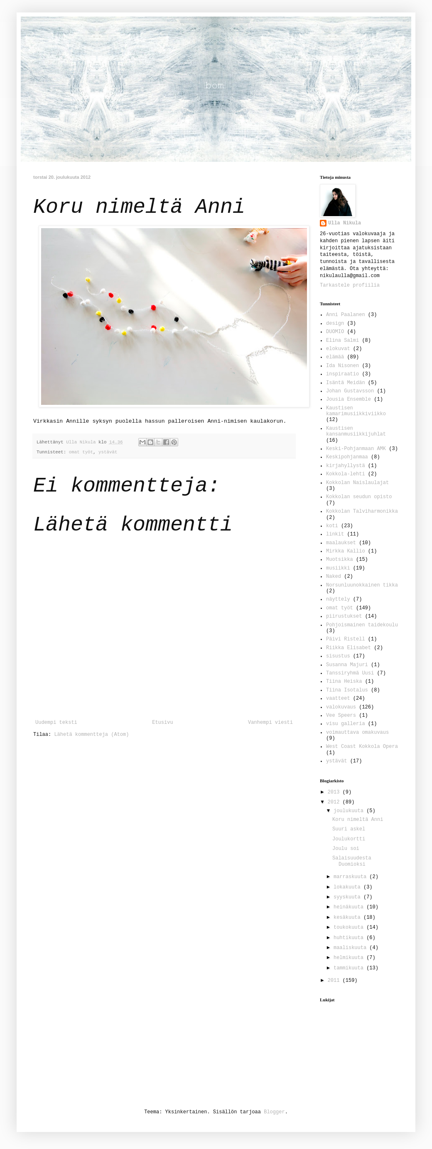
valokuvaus (341, 707)
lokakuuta (348, 887)
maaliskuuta (351, 948)
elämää (335, 357)
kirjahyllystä (345, 466)
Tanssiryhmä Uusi (350, 673)
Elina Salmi (342, 340)
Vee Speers (341, 715)
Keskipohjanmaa (347, 457)
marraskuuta (351, 877)
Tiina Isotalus (347, 690)
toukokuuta (350, 927)
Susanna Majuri (347, 665)
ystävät (107, 452)
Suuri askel (348, 829)
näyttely (338, 599)
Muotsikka (339, 559)
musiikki (338, 568)
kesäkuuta (348, 917)
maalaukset (341, 543)
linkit (335, 534)
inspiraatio (342, 374)
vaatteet (338, 698)
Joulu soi (345, 849)
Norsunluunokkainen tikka (362, 585)
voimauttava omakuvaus (357, 732)
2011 (335, 980)
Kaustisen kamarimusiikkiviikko (356, 411)
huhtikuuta (350, 938)
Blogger (274, 1112)
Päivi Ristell (345, 639)
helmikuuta (350, 958)
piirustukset (344, 616)
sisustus (338, 656)
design (335, 323)
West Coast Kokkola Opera (362, 747)
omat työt (81, 452)
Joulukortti (348, 839)
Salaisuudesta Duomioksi (351, 861)
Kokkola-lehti (345, 474)
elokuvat (338, 349)
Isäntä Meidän (345, 383)
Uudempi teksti (56, 722)
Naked (333, 576)
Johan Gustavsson (350, 391)
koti (332, 526)
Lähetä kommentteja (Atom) (91, 735)
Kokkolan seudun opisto (359, 497)
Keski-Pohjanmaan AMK (356, 449)
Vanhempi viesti (270, 722)
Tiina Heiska (344, 681)
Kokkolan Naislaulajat (357, 483)
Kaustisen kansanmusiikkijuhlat (356, 431)
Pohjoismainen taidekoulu (362, 625)
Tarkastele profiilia (350, 285)
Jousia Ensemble (348, 399)
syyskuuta (348, 897)
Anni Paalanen (345, 315)
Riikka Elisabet (348, 648)
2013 (335, 792)
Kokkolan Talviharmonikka (362, 511)
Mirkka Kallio (345, 551)
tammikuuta (350, 968)
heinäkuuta (350, 907)
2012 (335, 802)
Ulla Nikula (344, 223)
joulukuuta (350, 811)
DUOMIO (335, 332)
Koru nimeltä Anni (357, 820)
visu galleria (345, 724)
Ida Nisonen (342, 366)
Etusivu (162, 722)
